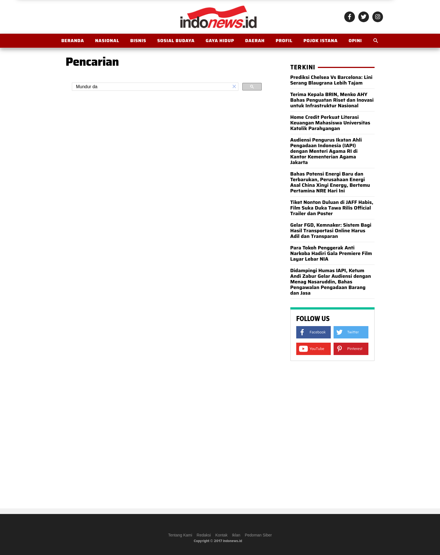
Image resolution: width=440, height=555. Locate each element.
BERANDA (72, 40)
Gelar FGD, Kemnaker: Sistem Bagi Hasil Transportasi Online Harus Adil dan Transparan (330, 230)
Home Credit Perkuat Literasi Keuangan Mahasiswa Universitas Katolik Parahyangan (330, 122)
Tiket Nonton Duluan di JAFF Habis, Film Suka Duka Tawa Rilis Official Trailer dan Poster (331, 207)
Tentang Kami (180, 535)
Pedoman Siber (258, 535)
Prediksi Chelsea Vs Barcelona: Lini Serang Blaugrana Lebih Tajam (331, 80)
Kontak (221, 535)
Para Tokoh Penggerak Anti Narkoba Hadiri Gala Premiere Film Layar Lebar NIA (331, 253)
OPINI (355, 40)
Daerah (255, 40)
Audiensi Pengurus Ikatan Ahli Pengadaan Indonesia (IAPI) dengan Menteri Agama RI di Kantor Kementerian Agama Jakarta (326, 151)
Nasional (107, 40)
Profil (284, 40)
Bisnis (138, 40)
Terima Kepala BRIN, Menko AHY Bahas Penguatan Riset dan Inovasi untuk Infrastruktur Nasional (332, 100)
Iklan (236, 535)
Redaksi (204, 535)
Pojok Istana (321, 40)
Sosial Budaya (176, 40)
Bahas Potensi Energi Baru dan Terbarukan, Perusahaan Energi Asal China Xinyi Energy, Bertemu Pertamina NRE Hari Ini (330, 182)
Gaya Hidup (220, 40)
